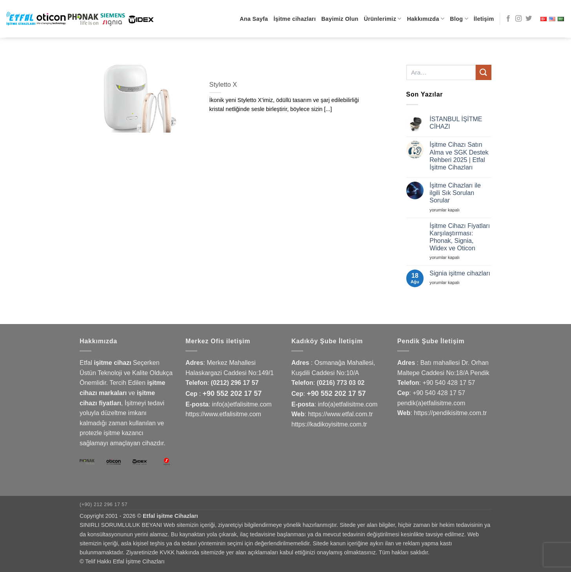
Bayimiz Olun (339, 19)
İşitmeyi (135, 403)
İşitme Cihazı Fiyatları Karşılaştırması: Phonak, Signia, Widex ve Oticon (459, 237)
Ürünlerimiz (383, 18)
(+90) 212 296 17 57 (103, 504)
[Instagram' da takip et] (518, 18)
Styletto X (223, 84)
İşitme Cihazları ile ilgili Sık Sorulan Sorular (455, 193)
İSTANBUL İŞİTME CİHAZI (455, 123)
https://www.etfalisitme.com (223, 414)
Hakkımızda (426, 18)
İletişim (484, 19)
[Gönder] (483, 72)
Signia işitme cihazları (459, 273)
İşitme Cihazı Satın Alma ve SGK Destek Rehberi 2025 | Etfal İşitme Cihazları (458, 156)
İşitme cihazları (294, 19)
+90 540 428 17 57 (449, 382)
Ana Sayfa (254, 19)
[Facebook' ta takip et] (508, 18)
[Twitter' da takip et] (529, 18)
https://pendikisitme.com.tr (450, 413)
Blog (459, 18)
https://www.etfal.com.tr (340, 414)
